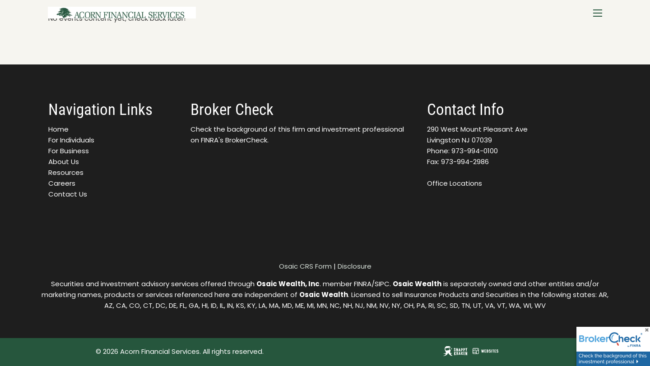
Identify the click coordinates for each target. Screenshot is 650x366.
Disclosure (354, 266)
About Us (63, 161)
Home (58, 129)
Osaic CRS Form (305, 266)
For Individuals (71, 140)
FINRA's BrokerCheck (234, 140)
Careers (61, 183)
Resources (66, 172)
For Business (68, 151)
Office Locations (454, 183)
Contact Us (67, 194)
